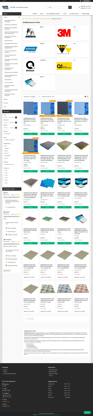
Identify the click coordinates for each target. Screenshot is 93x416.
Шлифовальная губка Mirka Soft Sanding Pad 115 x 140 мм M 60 (30, 266)
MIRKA (41, 27)
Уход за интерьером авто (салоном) (10, 56)
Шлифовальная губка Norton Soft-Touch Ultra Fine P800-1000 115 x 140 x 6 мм (64, 120)
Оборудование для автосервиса (9, 68)
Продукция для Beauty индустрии (10, 95)
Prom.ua (52, 413)
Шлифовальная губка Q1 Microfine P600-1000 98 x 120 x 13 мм (30, 230)
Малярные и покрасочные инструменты (10, 37)
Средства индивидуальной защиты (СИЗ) (11, 76)
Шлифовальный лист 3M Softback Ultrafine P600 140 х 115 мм (64, 300)
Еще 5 (6, 182)
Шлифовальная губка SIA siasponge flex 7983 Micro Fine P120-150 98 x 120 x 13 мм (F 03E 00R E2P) (30, 195)
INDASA (41, 76)
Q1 (74, 60)
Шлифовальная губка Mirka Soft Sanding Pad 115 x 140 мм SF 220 (80, 266)
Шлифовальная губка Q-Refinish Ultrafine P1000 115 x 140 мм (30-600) (64, 194)
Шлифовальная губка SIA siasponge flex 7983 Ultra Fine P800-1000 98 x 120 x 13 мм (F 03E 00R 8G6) (47, 158)
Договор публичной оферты (10, 373)
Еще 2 (6, 158)
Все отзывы (6, 270)
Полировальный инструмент (11, 43)
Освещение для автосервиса (11, 72)
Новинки (35, 13)
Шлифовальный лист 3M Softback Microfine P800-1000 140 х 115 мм (47, 300)
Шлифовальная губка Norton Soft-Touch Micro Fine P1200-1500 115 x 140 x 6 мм (30, 158)
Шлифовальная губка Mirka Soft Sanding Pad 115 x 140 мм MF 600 (63, 266)
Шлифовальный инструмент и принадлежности (11, 47)
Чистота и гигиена (9, 82)
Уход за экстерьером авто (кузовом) (10, 51)
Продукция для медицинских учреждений (11, 90)
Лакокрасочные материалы (11, 24)
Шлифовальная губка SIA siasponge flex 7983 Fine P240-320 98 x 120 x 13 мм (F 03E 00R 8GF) (81, 158)
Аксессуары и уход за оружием (9, 86)
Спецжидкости (8, 79)
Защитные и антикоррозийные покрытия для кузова (11, 32)
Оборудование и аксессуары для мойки (11, 60)
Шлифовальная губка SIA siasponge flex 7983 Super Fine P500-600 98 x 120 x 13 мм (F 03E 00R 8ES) (64, 158)
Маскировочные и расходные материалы (11, 64)
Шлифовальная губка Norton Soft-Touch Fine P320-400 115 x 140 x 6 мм (30, 120)
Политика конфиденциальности (54, 414)
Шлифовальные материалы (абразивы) (42, 18)
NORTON (42, 43)
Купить (30, 133)
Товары (5, 17)
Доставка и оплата (74, 13)
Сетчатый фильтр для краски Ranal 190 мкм (12, 251)
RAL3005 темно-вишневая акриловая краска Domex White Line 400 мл (12, 201)
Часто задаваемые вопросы (53, 13)
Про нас (5, 369)
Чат (87, 412)
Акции (41, 13)
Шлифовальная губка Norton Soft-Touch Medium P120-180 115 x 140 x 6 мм (81, 120)
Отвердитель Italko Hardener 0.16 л (12, 223)
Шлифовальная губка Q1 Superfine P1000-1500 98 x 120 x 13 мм (47, 230)
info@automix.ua (6, 401)
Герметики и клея (8, 40)
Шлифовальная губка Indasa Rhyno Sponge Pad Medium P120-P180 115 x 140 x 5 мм (81, 231)
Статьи (64, 13)
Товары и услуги (28, 18)
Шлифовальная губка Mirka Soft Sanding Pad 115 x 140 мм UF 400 (30, 300)
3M (74, 27)
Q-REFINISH (42, 60)
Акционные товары (53, 373)
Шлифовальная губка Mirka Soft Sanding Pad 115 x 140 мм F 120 (46, 266)
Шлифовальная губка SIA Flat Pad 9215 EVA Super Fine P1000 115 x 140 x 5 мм (47, 195)
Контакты (6, 103)
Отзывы (5, 371)
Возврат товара (85, 13)
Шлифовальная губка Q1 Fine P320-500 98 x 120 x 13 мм (64, 230)
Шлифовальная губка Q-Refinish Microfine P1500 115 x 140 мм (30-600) (81, 194)
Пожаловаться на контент (42, 414)
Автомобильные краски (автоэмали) (10, 21)
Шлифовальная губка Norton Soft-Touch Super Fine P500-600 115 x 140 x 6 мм (47, 120)
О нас (5, 106)
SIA (74, 43)
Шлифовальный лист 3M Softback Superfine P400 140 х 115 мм (81, 300)
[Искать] (70, 7)
